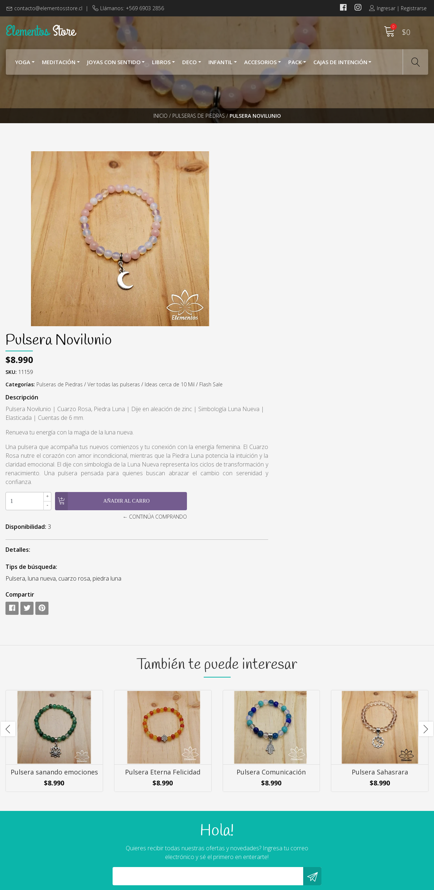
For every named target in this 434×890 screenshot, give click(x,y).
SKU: (228, 194)
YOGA (22, 65)
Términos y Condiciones (254, 827)
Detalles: (235, 389)
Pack (295, 65)
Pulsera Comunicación (271, 622)
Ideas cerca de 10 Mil (387, 207)
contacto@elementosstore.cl (48, 8)
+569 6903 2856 (135, 835)
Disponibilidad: (243, 366)
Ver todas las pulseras (331, 207)
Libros (161, 65)
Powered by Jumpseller (286, 882)
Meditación (58, 65)
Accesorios (260, 65)
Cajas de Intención (340, 65)
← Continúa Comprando (310, 355)
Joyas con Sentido (114, 65)
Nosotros (235, 807)
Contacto (235, 846)
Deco (189, 65)
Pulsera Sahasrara (380, 622)
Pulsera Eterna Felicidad (162, 622)
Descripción (239, 228)
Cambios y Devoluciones (254, 836)
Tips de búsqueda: (248, 406)
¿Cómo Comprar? (245, 817)
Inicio (160, 125)
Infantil (220, 65)
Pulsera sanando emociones (54, 622)
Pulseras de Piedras (198, 125)
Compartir (237, 434)
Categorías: (237, 207)
